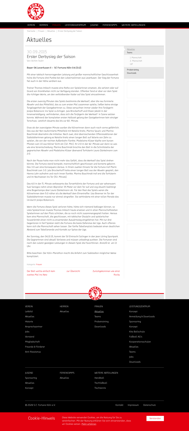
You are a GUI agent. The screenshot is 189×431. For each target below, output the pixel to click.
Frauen (39, 264)
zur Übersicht (73, 271)
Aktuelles (51, 31)
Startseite (31, 31)
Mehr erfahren (89, 424)
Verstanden (155, 418)
